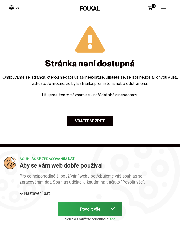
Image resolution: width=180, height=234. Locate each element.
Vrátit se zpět (90, 121)
